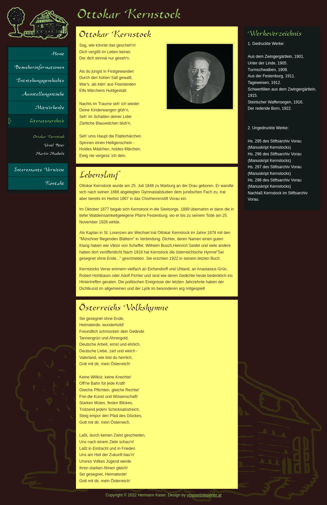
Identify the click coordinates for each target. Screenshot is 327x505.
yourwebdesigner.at (204, 495)
